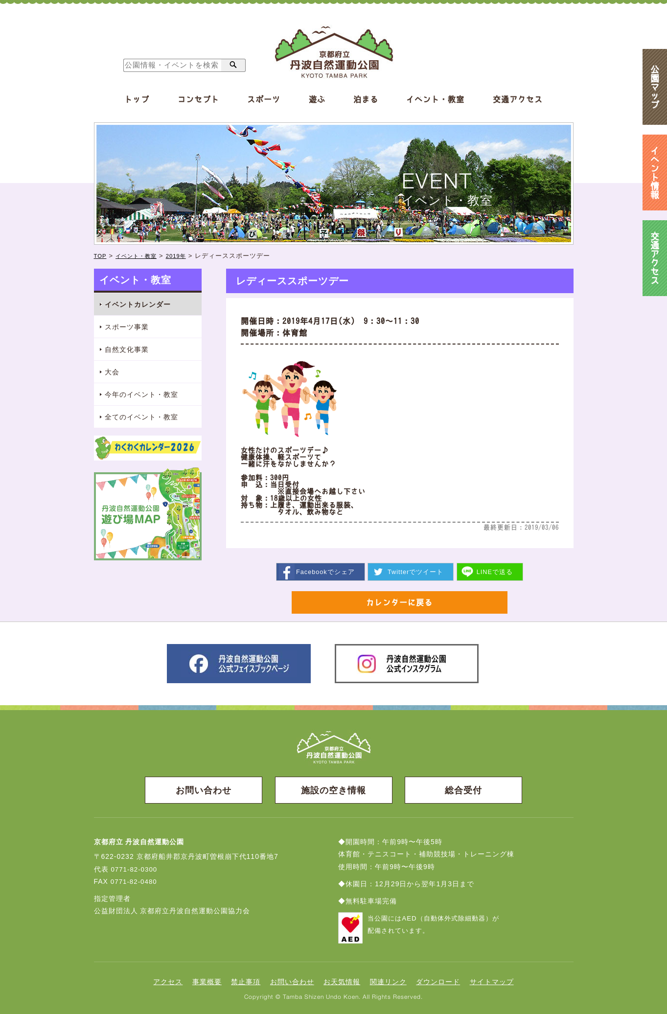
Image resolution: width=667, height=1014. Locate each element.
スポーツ (263, 99)
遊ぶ (317, 99)
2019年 (185, 255)
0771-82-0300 (135, 871)
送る (495, 571)
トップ (136, 99)
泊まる (365, 99)
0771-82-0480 (135, 883)
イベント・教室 (435, 99)
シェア (324, 571)
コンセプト (198, 99)
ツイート (416, 571)
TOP (101, 255)
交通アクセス (518, 99)
